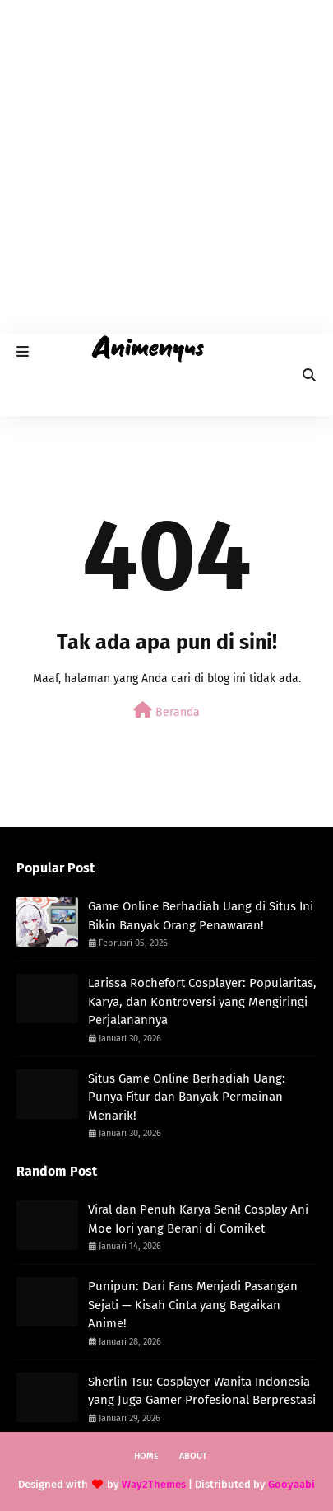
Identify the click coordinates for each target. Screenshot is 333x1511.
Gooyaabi (291, 1484)
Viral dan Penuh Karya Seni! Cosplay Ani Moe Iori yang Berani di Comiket (198, 1219)
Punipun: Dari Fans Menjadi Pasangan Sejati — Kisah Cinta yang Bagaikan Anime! (193, 1305)
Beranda (166, 710)
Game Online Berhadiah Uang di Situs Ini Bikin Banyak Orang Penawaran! (200, 916)
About (193, 1456)
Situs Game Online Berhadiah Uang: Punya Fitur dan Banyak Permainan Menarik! (186, 1097)
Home (146, 1456)
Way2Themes (154, 1484)
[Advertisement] (166, 167)
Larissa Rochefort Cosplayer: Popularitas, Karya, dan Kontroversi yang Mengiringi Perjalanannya (202, 1001)
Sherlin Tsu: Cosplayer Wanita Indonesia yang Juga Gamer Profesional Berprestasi (202, 1391)
